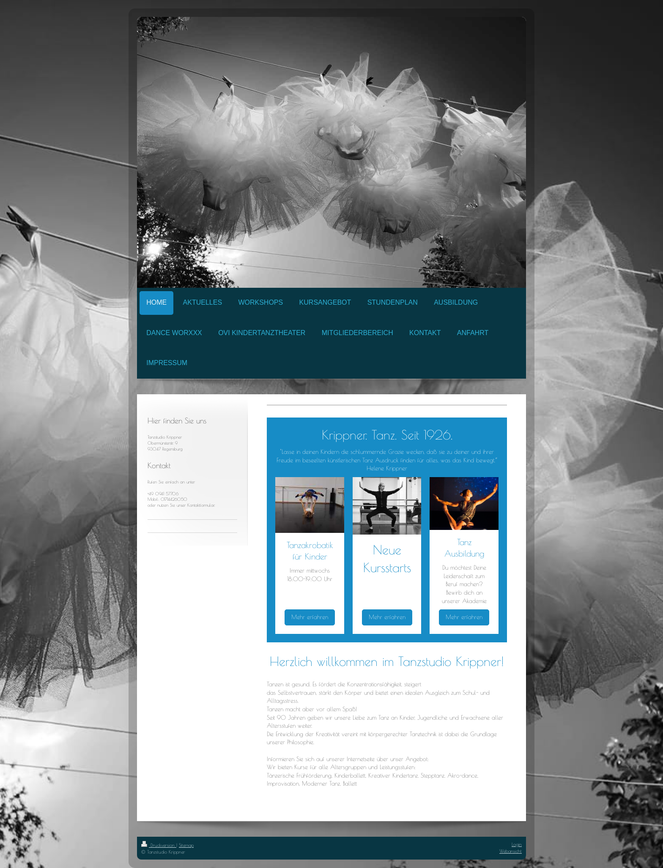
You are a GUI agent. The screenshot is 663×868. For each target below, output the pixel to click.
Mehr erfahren (309, 617)
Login (517, 844)
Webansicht (510, 851)
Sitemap (186, 845)
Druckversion (158, 845)
